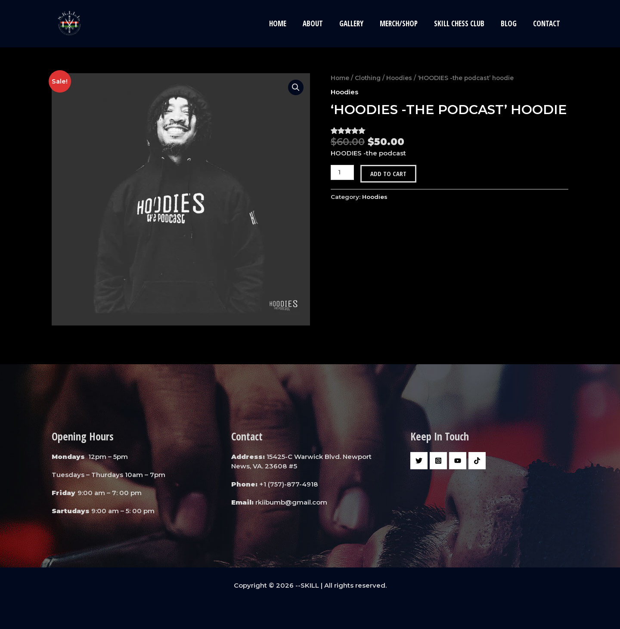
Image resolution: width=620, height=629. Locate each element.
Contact (547, 23)
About (322, 23)
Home (289, 23)
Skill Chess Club (463, 23)
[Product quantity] (342, 172)
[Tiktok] (477, 460)
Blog (511, 23)
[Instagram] (438, 460)
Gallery (359, 23)
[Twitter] (419, 460)
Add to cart (388, 173)
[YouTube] (457, 460)
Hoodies (399, 77)
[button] (296, 87)
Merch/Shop (405, 23)
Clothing (368, 77)
